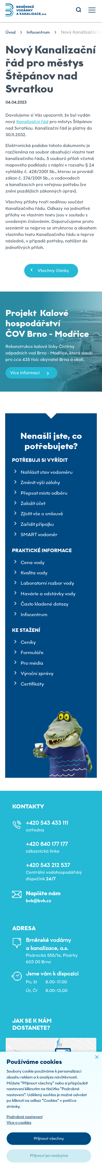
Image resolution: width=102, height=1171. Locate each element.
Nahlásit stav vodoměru (47, 472)
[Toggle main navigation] (92, 10)
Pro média (32, 663)
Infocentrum (34, 615)
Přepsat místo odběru (44, 493)
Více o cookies (19, 1122)
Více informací (25, 372)
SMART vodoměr (39, 534)
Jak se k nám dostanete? (32, 1024)
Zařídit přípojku (37, 524)
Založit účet (33, 503)
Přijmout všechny (49, 1138)
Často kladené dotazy (44, 604)
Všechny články (53, 270)
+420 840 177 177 (47, 844)
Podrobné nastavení (24, 1116)
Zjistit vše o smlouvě (42, 514)
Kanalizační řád (32, 121)
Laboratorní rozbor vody (47, 583)
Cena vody (32, 562)
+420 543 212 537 (48, 865)
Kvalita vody (34, 573)
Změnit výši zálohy (40, 482)
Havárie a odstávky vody (48, 594)
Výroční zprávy (37, 673)
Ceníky (28, 642)
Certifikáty (32, 684)
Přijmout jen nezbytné (49, 1155)
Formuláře (32, 652)
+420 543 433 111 (47, 823)
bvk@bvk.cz (38, 900)
